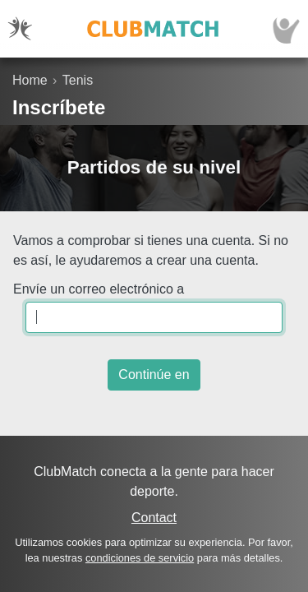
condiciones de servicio (139, 558)
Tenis (77, 80)
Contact (154, 518)
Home (30, 80)
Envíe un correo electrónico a (98, 289)
